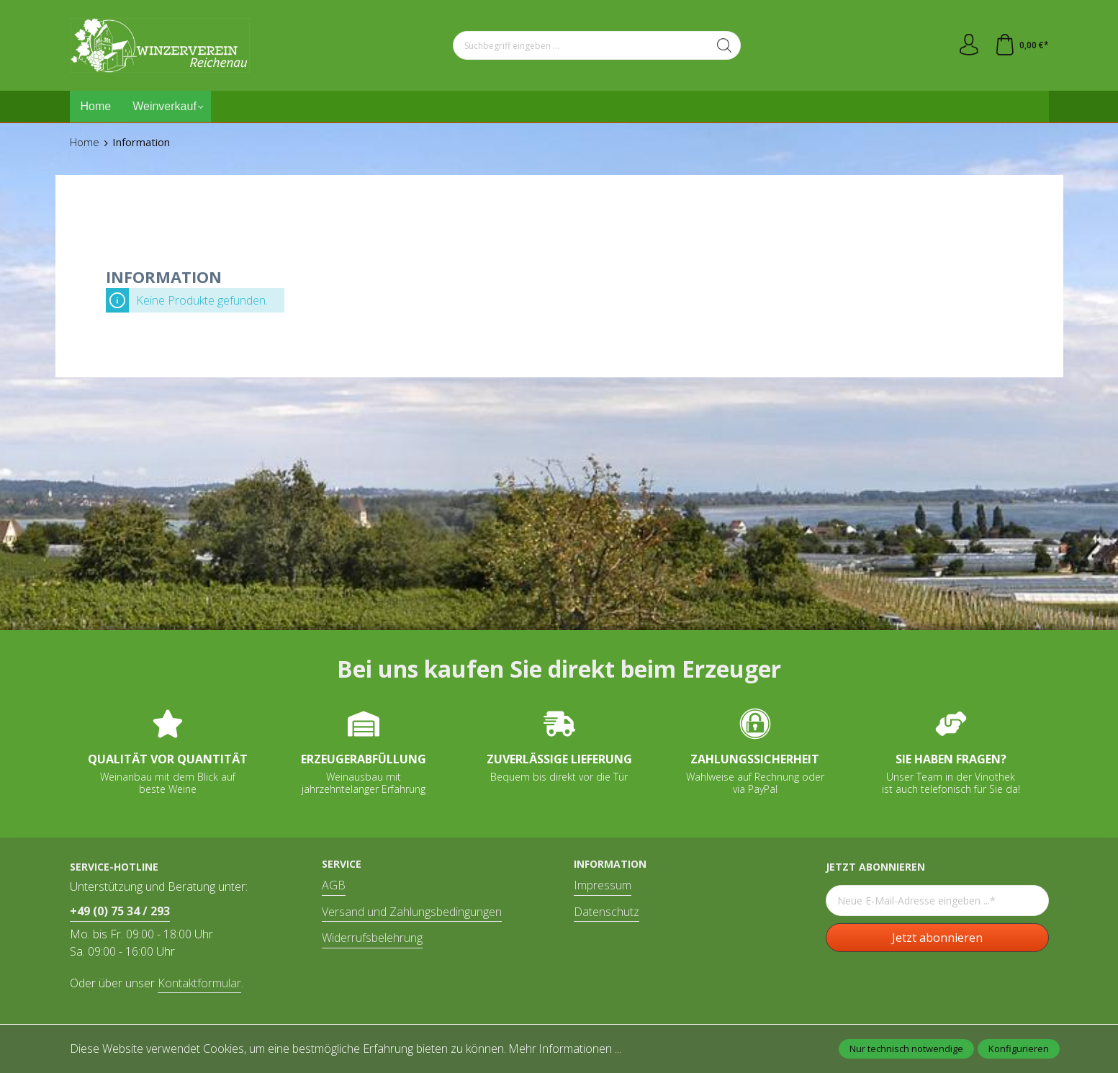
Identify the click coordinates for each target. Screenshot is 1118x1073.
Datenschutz (606, 912)
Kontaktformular (199, 983)
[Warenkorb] (1021, 45)
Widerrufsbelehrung (372, 938)
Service (341, 864)
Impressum (602, 885)
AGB (334, 885)
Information (610, 864)
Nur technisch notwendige (906, 1048)
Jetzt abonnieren (937, 938)
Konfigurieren (1018, 1048)
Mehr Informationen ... (566, 1048)
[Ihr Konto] (969, 45)
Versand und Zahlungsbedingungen (412, 912)
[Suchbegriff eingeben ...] (581, 45)
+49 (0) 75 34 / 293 (120, 911)
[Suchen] (724, 45)
